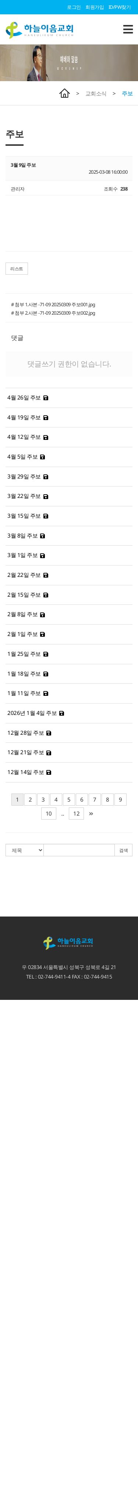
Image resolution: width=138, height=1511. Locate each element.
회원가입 (94, 7)
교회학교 (9, 1412)
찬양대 (7, 1310)
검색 (123, 850)
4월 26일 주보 (24, 397)
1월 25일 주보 (24, 653)
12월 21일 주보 (25, 752)
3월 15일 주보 (24, 515)
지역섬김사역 (14, 1351)
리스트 (16, 268)
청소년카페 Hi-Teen (19, 1494)
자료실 (7, 1187)
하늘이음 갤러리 (16, 1214)
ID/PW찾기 (120, 7)
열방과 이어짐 (14, 1357)
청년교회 (9, 1446)
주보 (127, 93)
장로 (4, 1071)
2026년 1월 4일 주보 (32, 712)
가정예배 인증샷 (16, 1194)
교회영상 (9, 1180)
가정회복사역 (14, 1262)
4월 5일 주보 (22, 456)
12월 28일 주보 (25, 732)
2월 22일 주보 (24, 574)
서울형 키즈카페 (16, 1473)
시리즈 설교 (12, 1146)
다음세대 (9, 1405)
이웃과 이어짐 (14, 1316)
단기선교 (9, 1385)
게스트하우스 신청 (19, 1398)
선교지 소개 (12, 1378)
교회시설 (9, 1092)
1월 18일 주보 (24, 673)
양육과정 (9, 1242)
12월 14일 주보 (25, 772)
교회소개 (9, 1037)
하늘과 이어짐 (14, 1228)
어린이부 (9, 1432)
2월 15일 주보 (24, 594)
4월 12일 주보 (24, 436)
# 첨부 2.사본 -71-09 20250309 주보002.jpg (53, 313)
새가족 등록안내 (16, 1030)
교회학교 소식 (14, 1419)
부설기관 (9, 1453)
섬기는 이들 (12, 1058)
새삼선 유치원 (14, 1460)
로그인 (74, 7)
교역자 (7, 1064)
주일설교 (9, 1112)
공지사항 (9, 1167)
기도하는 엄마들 (16, 1466)
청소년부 (9, 1439)
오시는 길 (10, 1023)
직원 (4, 1078)
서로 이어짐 (12, 1269)
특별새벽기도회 (16, 1248)
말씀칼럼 (9, 1126)
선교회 (7, 1289)
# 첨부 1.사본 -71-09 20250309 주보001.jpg (53, 304)
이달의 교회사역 (16, 1173)
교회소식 (96, 93)
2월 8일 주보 (22, 614)
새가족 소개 (12, 1303)
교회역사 (9, 1085)
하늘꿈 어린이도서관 (21, 1487)
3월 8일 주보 (22, 535)
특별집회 (9, 1139)
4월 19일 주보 (24, 417)
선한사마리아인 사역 (21, 1330)
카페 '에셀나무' (15, 1500)
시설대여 (9, 1344)
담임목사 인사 (14, 1010)
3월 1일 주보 (22, 555)
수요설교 (9, 1132)
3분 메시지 (11, 1119)
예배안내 (9, 1016)
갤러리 (7, 1207)
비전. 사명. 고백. (16, 1044)
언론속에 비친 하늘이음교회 (28, 1098)
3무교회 (8, 1051)
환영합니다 (11, 1003)
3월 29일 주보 (24, 476)
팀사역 (7, 1296)
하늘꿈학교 (11, 1480)
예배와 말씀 (12, 1105)
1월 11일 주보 (24, 693)
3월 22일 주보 (24, 495)
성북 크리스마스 (16, 1337)
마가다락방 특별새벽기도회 (28, 1255)
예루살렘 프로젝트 (19, 1371)
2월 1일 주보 (22, 633)
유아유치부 (11, 1426)
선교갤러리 (11, 1221)
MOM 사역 (11, 1391)
